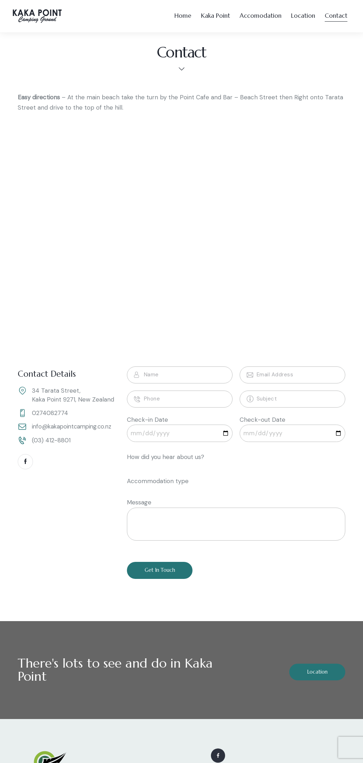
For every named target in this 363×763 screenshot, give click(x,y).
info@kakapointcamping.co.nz (74, 427)
